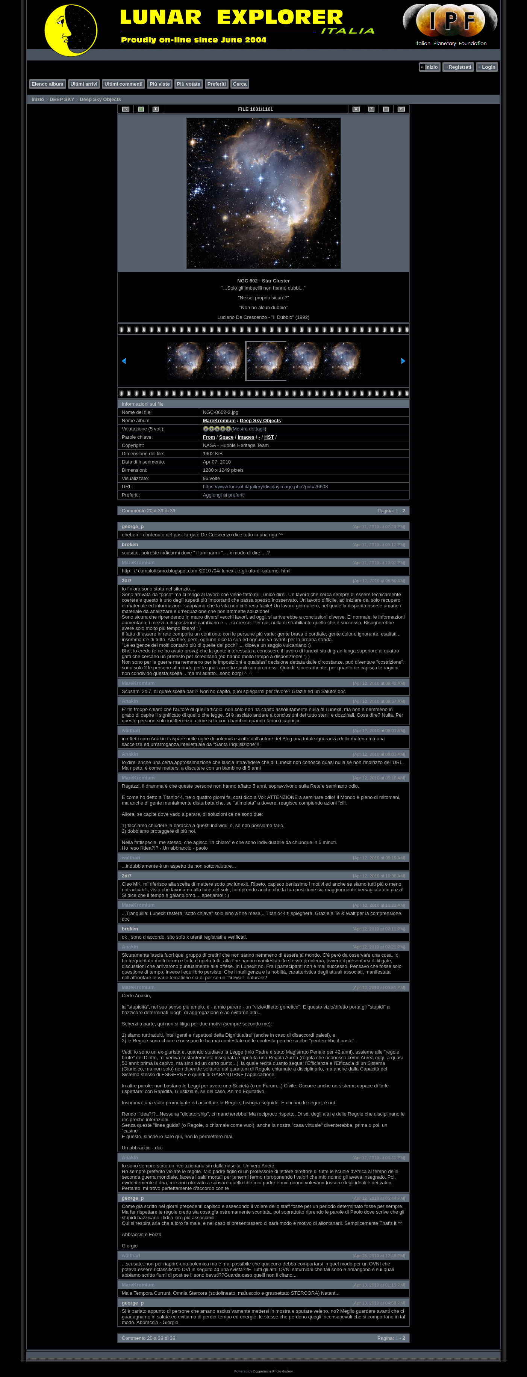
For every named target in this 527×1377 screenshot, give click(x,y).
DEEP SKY (62, 99)
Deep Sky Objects (100, 99)
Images (246, 437)
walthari (131, 730)
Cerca (240, 84)
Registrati (460, 67)
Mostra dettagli (249, 429)
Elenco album (48, 84)
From (209, 437)
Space (226, 437)
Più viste (160, 84)
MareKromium (219, 420)
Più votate (188, 84)
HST (269, 437)
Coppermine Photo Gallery (273, 1371)
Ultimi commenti (123, 84)
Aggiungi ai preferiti (224, 495)
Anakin (130, 701)
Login (488, 67)
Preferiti (216, 84)
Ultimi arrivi (84, 84)
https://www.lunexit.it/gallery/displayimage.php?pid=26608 (265, 486)
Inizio (431, 67)
